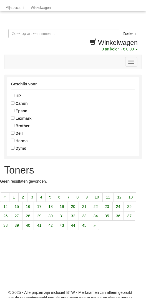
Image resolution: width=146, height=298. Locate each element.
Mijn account (15, 8)
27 (17, 216)
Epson (19, 111)
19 (62, 206)
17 (39, 206)
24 (118, 206)
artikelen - (120, 49)
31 (62, 216)
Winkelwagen (41, 8)
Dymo (18, 148)
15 (17, 206)
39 (17, 225)
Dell (17, 133)
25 (129, 206)
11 (108, 197)
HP (16, 96)
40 (28, 225)
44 (73, 225)
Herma (19, 141)
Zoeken (129, 33)
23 (107, 206)
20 (73, 206)
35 (107, 216)
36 (118, 216)
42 (50, 225)
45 (84, 225)
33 (84, 216)
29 (39, 216)
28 (28, 216)
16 (28, 206)
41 (39, 225)
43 (62, 225)
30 (50, 216)
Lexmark (21, 118)
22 (96, 206)
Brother (20, 126)
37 (129, 216)
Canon (19, 103)
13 (131, 197)
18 (50, 206)
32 (73, 216)
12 (119, 197)
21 (84, 206)
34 (96, 216)
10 (97, 197)
